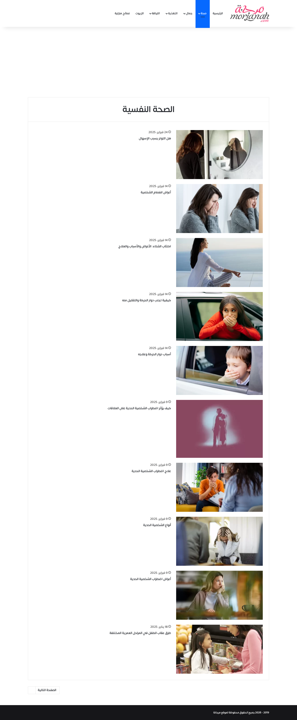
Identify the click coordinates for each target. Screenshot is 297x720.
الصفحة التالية (43, 690)
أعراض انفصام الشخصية (156, 192)
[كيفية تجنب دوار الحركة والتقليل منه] (219, 316)
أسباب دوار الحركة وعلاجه (154, 354)
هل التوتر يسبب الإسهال (155, 138)
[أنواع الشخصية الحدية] (219, 541)
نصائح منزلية (122, 13)
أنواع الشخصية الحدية (157, 525)
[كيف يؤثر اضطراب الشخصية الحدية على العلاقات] (219, 429)
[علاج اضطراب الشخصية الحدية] (219, 487)
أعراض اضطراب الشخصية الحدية (150, 579)
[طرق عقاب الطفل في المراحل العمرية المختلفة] (219, 649)
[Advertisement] (148, 62)
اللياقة (156, 13)
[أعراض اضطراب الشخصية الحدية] (219, 595)
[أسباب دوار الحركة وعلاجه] (219, 370)
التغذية (173, 13)
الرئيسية (218, 13)
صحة (204, 13)
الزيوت (140, 13)
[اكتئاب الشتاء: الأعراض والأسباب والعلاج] (219, 262)
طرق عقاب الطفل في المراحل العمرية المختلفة (140, 633)
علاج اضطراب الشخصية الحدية (151, 471)
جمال (189, 13)
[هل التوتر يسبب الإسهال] (219, 154)
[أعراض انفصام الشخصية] (219, 208)
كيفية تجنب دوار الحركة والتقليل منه (146, 300)
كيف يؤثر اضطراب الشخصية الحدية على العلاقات (139, 408)
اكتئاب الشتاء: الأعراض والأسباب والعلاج (144, 246)
